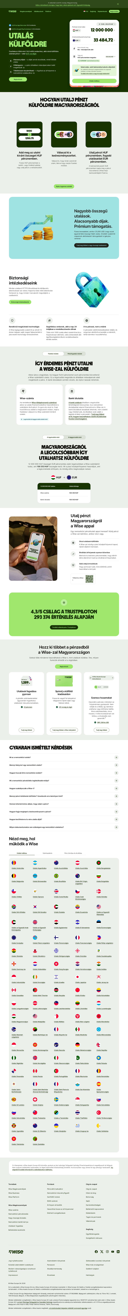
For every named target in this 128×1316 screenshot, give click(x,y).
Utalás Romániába (103, 1076)
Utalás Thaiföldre (81, 1118)
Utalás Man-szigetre (82, 1022)
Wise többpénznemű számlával (44, 403)
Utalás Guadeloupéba (104, 956)
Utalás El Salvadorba (82, 928)
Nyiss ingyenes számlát (64, 186)
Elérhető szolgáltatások (56, 1213)
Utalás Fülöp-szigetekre (105, 943)
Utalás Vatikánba (102, 1131)
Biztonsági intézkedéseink (20, 302)
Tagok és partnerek (93, 1217)
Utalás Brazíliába (60, 881)
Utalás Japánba (80, 982)
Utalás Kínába (80, 995)
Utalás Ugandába (18, 1131)
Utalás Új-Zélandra (39, 1131)
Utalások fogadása (15, 1226)
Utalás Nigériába (17, 1063)
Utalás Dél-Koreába (39, 912)
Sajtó (88, 1201)
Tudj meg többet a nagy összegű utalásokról (91, 245)
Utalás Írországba (39, 982)
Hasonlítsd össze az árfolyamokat (60, 1209)
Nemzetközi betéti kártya (18, 1222)
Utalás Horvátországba (83, 969)
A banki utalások (75, 403)
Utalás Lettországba (40, 1008)
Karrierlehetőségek (93, 1205)
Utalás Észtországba (104, 928)
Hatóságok (90, 1275)
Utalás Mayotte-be (60, 1035)
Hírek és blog (91, 1193)
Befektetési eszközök (16, 1230)
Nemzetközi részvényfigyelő (58, 1193)
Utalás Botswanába (39, 881)
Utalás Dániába (102, 897)
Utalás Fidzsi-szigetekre (41, 943)
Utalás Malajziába (39, 1022)
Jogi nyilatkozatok (15, 1261)
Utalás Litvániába (81, 1008)
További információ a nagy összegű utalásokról (95, 73)
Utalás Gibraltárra (39, 956)
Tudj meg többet (26, 730)
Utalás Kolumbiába (103, 995)
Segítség (93, 11)
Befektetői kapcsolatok (95, 1209)
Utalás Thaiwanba (39, 1118)
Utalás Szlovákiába (103, 1105)
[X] (101, 1252)
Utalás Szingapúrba (82, 1105)
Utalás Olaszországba (61, 1063)
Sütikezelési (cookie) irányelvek (98, 1261)
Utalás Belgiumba (18, 881)
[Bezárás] (118, 4)
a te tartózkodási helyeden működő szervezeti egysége (68, 1308)
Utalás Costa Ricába (61, 897)
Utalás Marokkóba (103, 1022)
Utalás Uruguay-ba (81, 1131)
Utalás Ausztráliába (61, 868)
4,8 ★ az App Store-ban (24, 25)
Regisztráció (18, 79)
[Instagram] (107, 1252)
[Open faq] (64, 757)
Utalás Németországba (83, 1050)
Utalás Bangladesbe (103, 868)
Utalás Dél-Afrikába (18, 912)
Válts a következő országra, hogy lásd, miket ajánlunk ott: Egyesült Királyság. (62, 5)
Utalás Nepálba (102, 1050)
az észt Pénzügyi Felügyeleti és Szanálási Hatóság (34, 1302)
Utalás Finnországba (61, 943)
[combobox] (76, 30)
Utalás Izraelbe (59, 982)
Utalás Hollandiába (39, 969)
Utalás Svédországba (61, 1105)
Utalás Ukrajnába (60, 1131)
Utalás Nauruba (59, 1050)
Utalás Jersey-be (102, 982)
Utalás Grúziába (80, 956)
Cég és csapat (91, 1189)
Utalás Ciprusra (38, 897)
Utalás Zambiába (38, 1144)
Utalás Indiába (101, 969)
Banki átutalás (76, 398)
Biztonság (90, 1197)
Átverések (51, 1275)
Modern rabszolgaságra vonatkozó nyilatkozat (22, 1270)
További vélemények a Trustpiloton (64, 627)
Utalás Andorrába (18, 868)
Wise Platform (13, 1197)
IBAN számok (52, 1201)
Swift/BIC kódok (53, 1197)
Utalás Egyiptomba (60, 928)
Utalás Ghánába (17, 956)
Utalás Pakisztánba (82, 1063)
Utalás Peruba (38, 1076)
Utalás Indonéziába (18, 982)
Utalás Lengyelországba (20, 1008)
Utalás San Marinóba (82, 1089)
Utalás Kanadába (17, 995)
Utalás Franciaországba (83, 943)
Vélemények (90, 1221)
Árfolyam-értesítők (54, 1205)
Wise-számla (13, 1210)
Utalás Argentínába (39, 868)
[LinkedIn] (118, 1252)
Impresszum (13, 1275)
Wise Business (13, 1193)
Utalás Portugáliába (61, 1076)
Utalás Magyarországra (20, 1022)
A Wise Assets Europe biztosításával (101, 678)
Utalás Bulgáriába (103, 881)
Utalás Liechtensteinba (62, 1008)
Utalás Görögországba (62, 956)
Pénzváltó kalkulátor (55, 1189)
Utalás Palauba (102, 1063)
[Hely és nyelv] (86, 11)
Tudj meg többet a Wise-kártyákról (64, 730)
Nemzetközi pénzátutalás (18, 1214)
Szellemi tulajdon (92, 1269)
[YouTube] (112, 1252)
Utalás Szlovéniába (18, 1118)
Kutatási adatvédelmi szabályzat (20, 1265)
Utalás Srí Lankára (18, 1105)
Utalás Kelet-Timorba (40, 995)
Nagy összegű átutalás (17, 1218)
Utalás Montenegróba (40, 1050)
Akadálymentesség (54, 1269)
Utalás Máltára (59, 1022)
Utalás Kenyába (59, 995)
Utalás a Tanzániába (61, 1118)
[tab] (53, 354)
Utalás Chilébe (17, 897)
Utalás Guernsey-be (19, 969)
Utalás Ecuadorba (81, 912)
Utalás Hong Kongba (61, 969)
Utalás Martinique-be (40, 1035)
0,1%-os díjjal (31, 54)
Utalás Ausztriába (81, 868)
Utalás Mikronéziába (104, 1035)
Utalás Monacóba (18, 1050)
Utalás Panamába (18, 1076)
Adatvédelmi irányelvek (56, 1261)
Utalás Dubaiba (59, 912)
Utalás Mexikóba (81, 1035)
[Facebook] (96, 1252)
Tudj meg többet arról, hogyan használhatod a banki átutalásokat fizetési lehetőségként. (87, 416)
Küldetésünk (90, 1213)
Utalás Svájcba (38, 1105)
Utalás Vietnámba (18, 1144)
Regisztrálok (114, 11)
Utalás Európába (17, 943)
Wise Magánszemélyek (17, 1189)
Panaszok (51, 1265)
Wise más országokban (95, 1265)
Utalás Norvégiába (39, 1063)
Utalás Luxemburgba (104, 1008)
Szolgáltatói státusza (94, 1238)
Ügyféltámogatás (92, 1234)
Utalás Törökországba (104, 1118)
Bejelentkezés (102, 11)
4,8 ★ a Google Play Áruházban (26, 29)
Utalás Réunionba (81, 1076)
